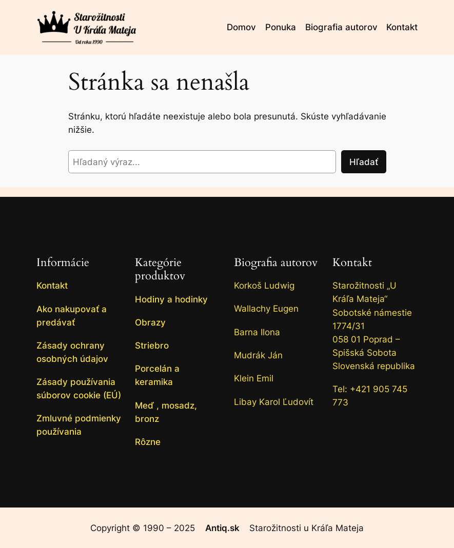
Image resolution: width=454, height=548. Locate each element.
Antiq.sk (222, 528)
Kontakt (352, 262)
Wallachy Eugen (266, 308)
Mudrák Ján (258, 355)
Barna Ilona (257, 332)
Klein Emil (253, 378)
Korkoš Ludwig (264, 285)
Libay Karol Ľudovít (273, 402)
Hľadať (363, 162)
